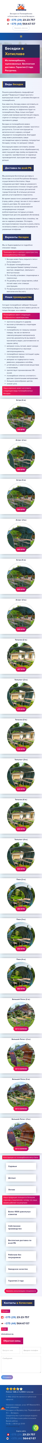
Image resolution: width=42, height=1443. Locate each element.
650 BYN (21, 949)
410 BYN (21, 430)
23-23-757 (22, 20)
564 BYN (21, 509)
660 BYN (21, 549)
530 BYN (21, 749)
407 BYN (21, 669)
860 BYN (21, 989)
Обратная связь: (12, 1341)
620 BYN (21, 789)
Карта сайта (21, 1431)
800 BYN (21, 589)
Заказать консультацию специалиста (21, 1291)
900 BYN (21, 629)
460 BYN (21, 909)
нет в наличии (21, 1029)
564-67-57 (22, 24)
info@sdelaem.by (7, 1334)
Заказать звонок (21, 28)
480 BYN (21, 469)
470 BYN (21, 709)
